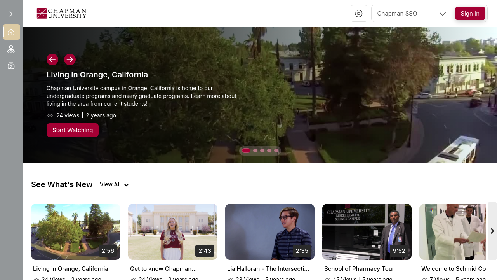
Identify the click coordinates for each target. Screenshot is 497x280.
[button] (358, 13)
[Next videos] (492, 231)
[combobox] (412, 13)
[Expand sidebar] (11, 14)
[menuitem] (11, 32)
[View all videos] (114, 184)
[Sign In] (470, 13)
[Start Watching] (73, 130)
